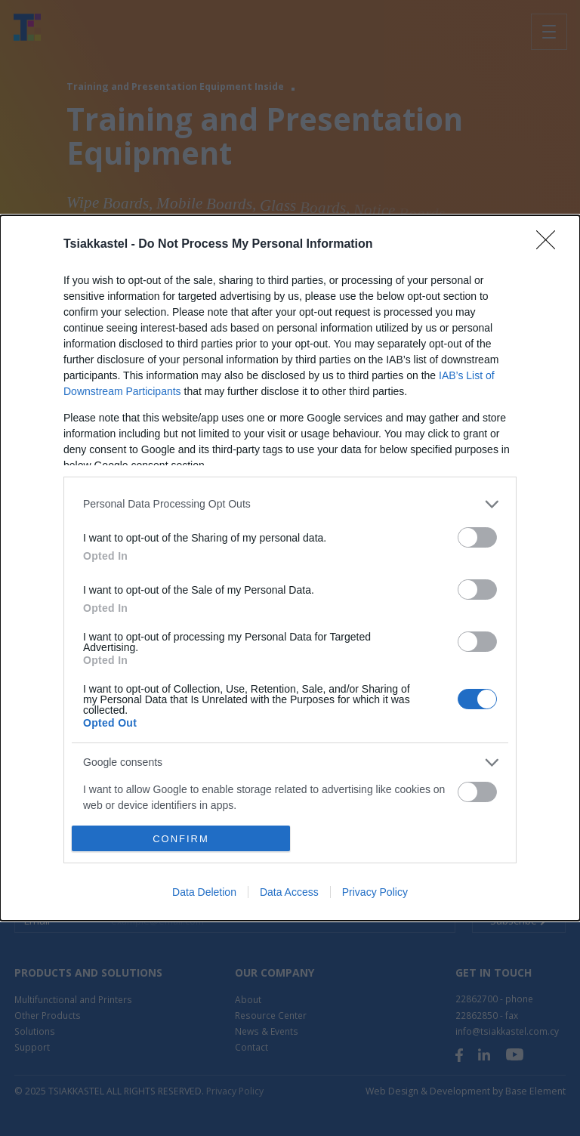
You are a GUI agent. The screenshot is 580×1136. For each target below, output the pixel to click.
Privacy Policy (375, 892)
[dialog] (290, 568)
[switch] (477, 537)
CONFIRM (181, 838)
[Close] (550, 244)
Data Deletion (204, 892)
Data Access (289, 892)
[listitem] (290, 504)
